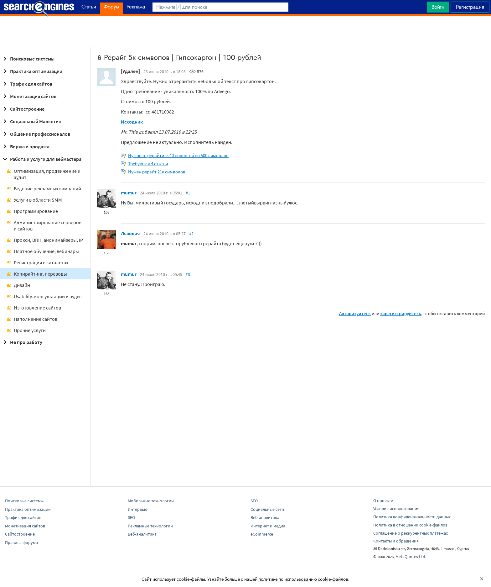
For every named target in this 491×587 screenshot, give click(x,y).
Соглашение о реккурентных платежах (410, 533)
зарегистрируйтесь (400, 313)
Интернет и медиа (268, 526)
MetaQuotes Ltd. (410, 556)
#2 (191, 233)
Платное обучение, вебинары (42, 251)
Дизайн (18, 285)
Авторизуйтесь (355, 313)
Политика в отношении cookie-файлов (410, 525)
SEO (131, 517)
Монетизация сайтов (28, 96)
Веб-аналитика (142, 534)
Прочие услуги (26, 330)
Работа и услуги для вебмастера (41, 159)
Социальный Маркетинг (32, 121)
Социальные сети (267, 509)
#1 (188, 193)
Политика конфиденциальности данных (412, 517)
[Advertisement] (245, 31)
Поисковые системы (27, 58)
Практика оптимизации (31, 71)
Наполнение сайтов (31, 319)
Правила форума (21, 542)
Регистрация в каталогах (37, 262)
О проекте (383, 500)
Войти (438, 7)
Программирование (32, 211)
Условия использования (396, 508)
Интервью (137, 509)
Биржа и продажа (25, 146)
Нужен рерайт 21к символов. (157, 172)
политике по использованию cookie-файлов (303, 579)
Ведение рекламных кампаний (43, 188)
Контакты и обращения (396, 541)
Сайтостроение (22, 109)
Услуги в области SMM (34, 200)
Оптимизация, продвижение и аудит (43, 174)
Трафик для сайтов (26, 83)
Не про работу (21, 342)
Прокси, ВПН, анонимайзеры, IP (44, 240)
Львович (130, 233)
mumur (129, 192)
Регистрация (470, 7)
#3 (188, 274)
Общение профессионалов (35, 134)
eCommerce (262, 534)
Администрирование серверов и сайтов (43, 225)
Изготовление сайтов (33, 307)
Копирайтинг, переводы (36, 274)
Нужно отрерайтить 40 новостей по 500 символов (178, 155)
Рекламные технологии (150, 526)
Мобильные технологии (151, 501)
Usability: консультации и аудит (44, 296)
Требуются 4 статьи (148, 164)
